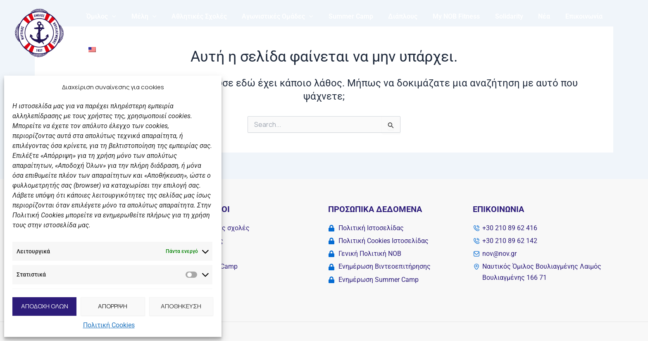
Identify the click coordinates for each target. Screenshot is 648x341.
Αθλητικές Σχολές (212, 31)
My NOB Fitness (461, 31)
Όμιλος (118, 31)
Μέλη (159, 31)
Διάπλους (410, 31)
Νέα (546, 31)
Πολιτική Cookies (109, 325)
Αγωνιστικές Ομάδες (288, 31)
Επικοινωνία (583, 31)
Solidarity (512, 31)
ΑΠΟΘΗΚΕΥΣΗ (181, 306)
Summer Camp (360, 31)
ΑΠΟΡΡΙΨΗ (112, 306)
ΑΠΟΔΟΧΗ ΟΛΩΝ (44, 306)
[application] (129, 31)
